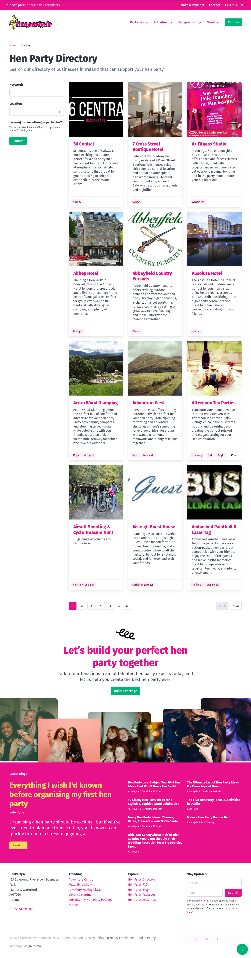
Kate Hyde (16, 812)
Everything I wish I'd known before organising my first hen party (60, 794)
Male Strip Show (80, 884)
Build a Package (125, 691)
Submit (233, 892)
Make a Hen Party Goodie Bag (208, 817)
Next (235, 606)
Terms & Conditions (120, 938)
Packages (137, 22)
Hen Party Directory (142, 879)
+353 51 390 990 (235, 5)
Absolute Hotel (207, 273)
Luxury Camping (80, 894)
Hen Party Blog (138, 890)
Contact (214, 5)
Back (222, 606)
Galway (77, 201)
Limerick (196, 331)
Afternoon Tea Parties (214, 403)
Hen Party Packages (141, 894)
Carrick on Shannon (83, 584)
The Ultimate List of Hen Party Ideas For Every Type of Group (213, 784)
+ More (233, 455)
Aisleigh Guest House (154, 526)
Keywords (16, 84)
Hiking (73, 904)
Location (15, 104)
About (210, 22)
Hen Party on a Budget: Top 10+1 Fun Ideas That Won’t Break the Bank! (154, 784)
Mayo (76, 455)
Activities (160, 22)
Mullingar (197, 584)
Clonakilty (197, 455)
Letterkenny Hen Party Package (91, 900)
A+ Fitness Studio (209, 144)
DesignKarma (31, 946)
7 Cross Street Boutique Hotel (148, 146)
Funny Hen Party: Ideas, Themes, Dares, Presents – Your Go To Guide (153, 819)
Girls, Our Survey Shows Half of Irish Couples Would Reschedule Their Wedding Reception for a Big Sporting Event (155, 840)
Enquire (233, 22)
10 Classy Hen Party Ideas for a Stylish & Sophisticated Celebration (153, 802)
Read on (18, 845)
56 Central (83, 144)
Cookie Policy (146, 938)
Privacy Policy (94, 938)
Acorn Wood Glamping (95, 403)
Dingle (220, 455)
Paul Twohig (207, 822)
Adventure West (149, 403)
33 (127, 606)
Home (12, 45)
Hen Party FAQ (138, 884)
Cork (209, 455)
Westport (89, 455)
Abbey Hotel (85, 273)
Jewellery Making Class (85, 890)
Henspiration (187, 22)
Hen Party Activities (142, 900)
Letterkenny (198, 201)
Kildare (136, 331)
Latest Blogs (18, 774)
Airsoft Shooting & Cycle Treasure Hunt (93, 529)
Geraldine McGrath (152, 791)
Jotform (204, 900)
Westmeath (213, 584)
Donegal (77, 331)
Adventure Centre (81, 879)
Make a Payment (192, 5)
